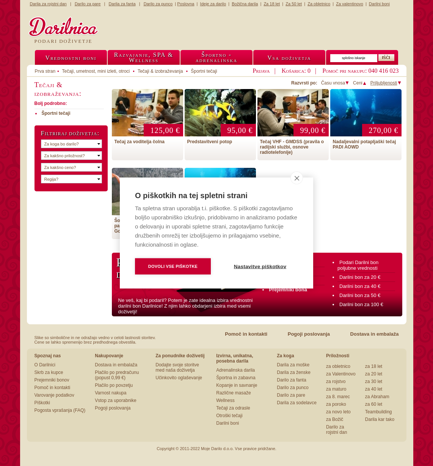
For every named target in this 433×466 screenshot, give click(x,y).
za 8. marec (338, 396)
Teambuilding (378, 411)
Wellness (225, 400)
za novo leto (338, 411)
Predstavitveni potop (209, 141)
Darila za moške (293, 364)
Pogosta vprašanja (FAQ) (60, 410)
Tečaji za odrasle (233, 408)
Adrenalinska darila (235, 370)
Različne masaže (233, 393)
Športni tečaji (204, 71)
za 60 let (373, 404)
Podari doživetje (64, 41)
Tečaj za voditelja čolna (140, 141)
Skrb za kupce (49, 372)
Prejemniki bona (288, 289)
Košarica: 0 (296, 70)
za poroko (336, 404)
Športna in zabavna (235, 377)
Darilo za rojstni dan (336, 429)
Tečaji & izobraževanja (160, 71)
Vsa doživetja (289, 58)
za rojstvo (335, 381)
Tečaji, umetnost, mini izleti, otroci (96, 71)
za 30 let (373, 381)
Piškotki (42, 402)
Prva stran (45, 71)
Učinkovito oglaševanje (178, 377)
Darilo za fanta (291, 380)
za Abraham (377, 396)
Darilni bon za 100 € (361, 304)
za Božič (334, 419)
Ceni (360, 83)
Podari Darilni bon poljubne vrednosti (357, 265)
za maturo (336, 389)
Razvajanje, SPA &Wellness (143, 57)
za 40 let (373, 389)
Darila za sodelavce (297, 402)
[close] (296, 178)
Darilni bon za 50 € (359, 295)
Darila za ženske (294, 372)
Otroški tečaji (229, 415)
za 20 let (373, 374)
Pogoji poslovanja (309, 334)
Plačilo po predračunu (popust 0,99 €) (117, 375)
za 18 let (373, 366)
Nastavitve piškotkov (260, 266)
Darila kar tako (379, 419)
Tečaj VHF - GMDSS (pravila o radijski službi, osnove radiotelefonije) (292, 147)
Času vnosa (335, 83)
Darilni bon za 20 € (359, 277)
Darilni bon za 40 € (359, 286)
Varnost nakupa (110, 393)
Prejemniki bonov (52, 380)
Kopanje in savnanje (236, 385)
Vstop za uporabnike (115, 400)
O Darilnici (45, 364)
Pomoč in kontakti (246, 334)
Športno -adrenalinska (216, 57)
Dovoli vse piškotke (173, 266)
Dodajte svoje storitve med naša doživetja (177, 367)
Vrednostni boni (71, 58)
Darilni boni (227, 423)
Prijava (261, 70)
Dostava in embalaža (374, 334)
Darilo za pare (291, 395)
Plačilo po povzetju (114, 385)
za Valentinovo (341, 374)
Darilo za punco (292, 387)
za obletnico (338, 366)
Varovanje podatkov (54, 395)
